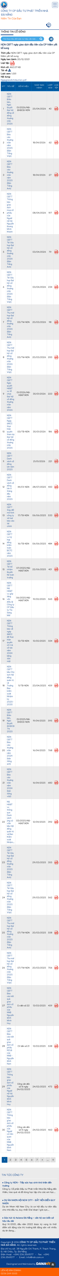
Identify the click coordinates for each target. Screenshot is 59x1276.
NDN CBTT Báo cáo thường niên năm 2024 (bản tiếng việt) (10, 783)
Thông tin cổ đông (13, 31)
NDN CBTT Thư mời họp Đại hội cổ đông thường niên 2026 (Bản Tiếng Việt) (10, 357)
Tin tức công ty (12, 1175)
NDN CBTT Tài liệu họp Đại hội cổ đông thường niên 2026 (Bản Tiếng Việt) (10, 287)
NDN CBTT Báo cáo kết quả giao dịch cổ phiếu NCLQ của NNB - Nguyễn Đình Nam (10, 1046)
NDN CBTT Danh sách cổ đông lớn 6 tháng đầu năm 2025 (10, 486)
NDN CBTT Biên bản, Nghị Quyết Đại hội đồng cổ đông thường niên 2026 (10, 108)
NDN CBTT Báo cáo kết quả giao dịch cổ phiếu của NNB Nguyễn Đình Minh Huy (10, 1005)
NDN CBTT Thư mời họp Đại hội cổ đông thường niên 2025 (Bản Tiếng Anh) (10, 932)
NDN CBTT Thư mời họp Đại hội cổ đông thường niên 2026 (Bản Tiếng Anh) (10, 322)
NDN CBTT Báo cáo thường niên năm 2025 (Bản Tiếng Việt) (10, 142)
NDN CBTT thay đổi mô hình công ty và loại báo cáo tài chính (10, 515)
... (48, 1159)
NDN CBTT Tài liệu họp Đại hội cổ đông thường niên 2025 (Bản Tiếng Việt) (10, 897)
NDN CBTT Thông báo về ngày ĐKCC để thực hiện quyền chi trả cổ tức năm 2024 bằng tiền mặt (10, 640)
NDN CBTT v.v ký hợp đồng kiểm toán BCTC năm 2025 (10, 543)
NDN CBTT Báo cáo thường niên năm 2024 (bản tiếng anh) (10, 750)
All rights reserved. (27, 1245)
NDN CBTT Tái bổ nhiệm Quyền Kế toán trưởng (10, 569)
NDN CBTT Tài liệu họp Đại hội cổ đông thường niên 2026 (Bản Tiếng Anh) (10, 252)
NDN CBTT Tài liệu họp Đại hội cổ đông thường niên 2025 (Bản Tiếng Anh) (10, 862)
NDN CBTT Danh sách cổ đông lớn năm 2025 (10, 461)
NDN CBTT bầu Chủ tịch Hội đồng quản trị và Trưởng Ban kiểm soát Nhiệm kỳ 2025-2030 (10, 685)
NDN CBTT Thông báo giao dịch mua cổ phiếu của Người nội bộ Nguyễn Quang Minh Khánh (10, 212)
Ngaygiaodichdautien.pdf (14, 79)
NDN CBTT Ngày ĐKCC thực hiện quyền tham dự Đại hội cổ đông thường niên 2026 (10, 431)
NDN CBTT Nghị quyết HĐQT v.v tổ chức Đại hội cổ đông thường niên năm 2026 (10, 393)
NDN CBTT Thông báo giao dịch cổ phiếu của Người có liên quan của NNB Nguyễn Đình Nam (10, 1129)
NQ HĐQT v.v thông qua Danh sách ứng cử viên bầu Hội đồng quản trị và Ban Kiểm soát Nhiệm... (10, 821)
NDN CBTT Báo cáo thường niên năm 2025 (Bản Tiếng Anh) (10, 175)
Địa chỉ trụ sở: (8, 1248)
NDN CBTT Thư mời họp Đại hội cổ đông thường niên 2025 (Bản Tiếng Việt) (10, 968)
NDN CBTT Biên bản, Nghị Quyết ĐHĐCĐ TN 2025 (10, 720)
